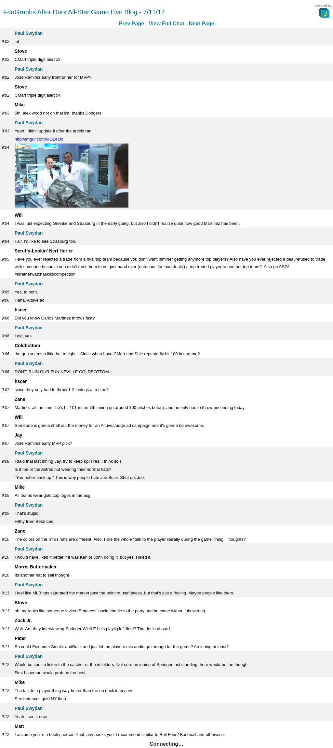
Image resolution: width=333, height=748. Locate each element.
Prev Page (131, 23)
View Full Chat (166, 23)
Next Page (201, 23)
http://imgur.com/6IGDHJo (39, 139)
